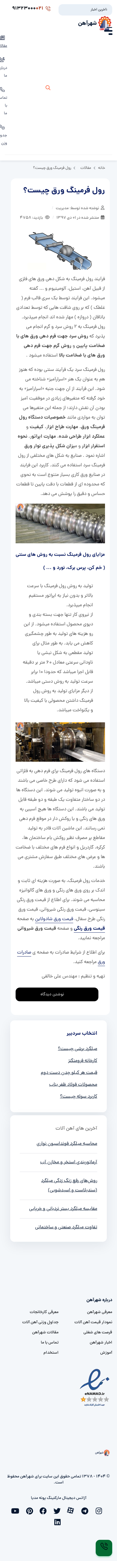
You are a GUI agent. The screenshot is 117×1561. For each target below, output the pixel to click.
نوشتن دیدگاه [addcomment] (54, 993)
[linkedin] (58, 1521)
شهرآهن (87, 23)
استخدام (51, 1353)
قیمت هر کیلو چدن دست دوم (69, 1072)
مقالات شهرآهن (45, 1332)
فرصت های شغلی (97, 1332)
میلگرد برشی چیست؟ (77, 1049)
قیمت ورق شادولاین (54, 919)
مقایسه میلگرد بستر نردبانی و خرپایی (63, 1209)
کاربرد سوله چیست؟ (78, 1096)
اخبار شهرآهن (101, 1343)
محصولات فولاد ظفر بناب (73, 1084)
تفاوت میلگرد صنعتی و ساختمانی (66, 1227)
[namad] (95, 1388)
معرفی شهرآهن (99, 1312)
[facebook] (45, 1510)
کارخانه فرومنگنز (82, 1061)
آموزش (106, 1353)
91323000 (31, 8)
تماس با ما (49, 1343)
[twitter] (58, 1510)
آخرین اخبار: (99, 10)
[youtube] (17, 1510)
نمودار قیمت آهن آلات (93, 1322)
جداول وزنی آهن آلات (40, 1322)
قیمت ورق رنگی (89, 928)
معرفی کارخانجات (44, 1312)
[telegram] (86, 1510)
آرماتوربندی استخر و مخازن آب (68, 1162)
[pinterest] (31, 1510)
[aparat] (72, 1510)
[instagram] (100, 1510)
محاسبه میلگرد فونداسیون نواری (67, 1143)
